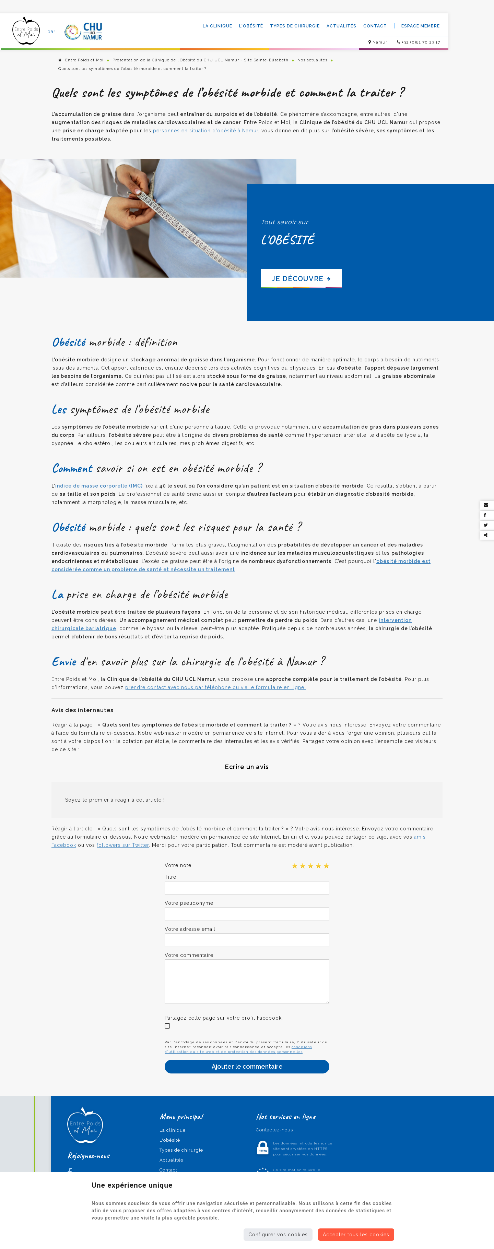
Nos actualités (312, 60)
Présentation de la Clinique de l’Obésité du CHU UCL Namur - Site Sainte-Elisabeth (201, 60)
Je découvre (301, 279)
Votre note (178, 865)
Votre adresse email (190, 929)
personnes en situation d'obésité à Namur (205, 131)
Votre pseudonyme (189, 903)
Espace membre (420, 26)
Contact (374, 26)
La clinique (217, 26)
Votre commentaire (189, 955)
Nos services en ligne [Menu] (281, 1116)
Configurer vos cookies (278, 1234)
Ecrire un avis (247, 766)
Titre (170, 877)
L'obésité (250, 26)
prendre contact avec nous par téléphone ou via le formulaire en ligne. (215, 687)
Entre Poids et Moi (81, 60)
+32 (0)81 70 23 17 (417, 42)
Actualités (341, 26)
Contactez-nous (270, 1130)
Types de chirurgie (294, 26)
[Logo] (26, 32)
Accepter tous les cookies (356, 1234)
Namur (377, 42)
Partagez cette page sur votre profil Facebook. (224, 1018)
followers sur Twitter (123, 845)
